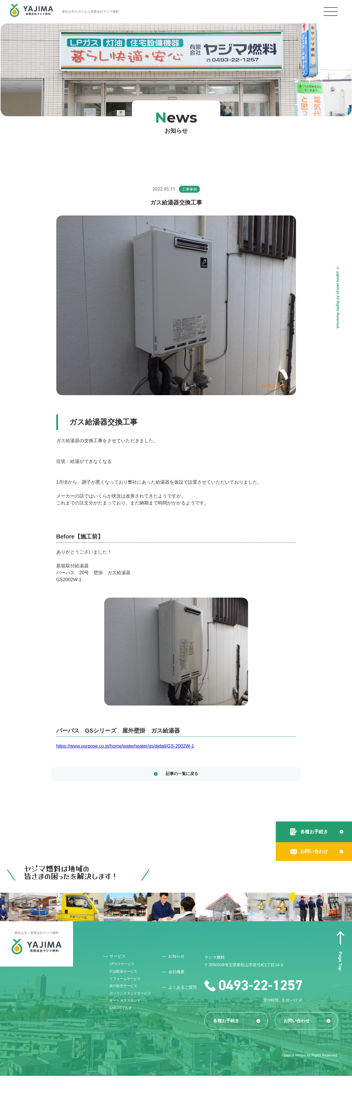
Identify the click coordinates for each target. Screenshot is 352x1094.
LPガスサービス (125, 969)
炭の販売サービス (127, 998)
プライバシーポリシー (288, 1061)
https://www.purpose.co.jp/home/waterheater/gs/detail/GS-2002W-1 (125, 746)
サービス (119, 959)
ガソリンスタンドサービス (133, 1010)
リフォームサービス (129, 988)
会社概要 (184, 975)
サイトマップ (327, 1061)
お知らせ (184, 959)
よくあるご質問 (189, 992)
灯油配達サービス (127, 979)
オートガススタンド (129, 1022)
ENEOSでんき (124, 1032)
